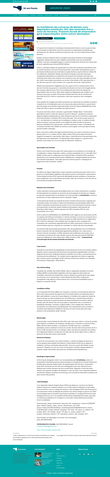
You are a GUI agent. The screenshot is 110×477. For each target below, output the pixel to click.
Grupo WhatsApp (64, 15)
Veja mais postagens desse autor (49, 430)
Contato (56, 15)
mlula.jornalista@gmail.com (47, 426)
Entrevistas (40, 15)
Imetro (60, 43)
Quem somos (48, 15)
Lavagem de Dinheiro (67, 43)
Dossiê (56, 43)
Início (15, 15)
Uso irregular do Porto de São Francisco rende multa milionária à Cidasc (76, 435)
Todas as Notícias (23, 15)
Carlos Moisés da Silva (49, 43)
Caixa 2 (41, 43)
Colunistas (32, 15)
